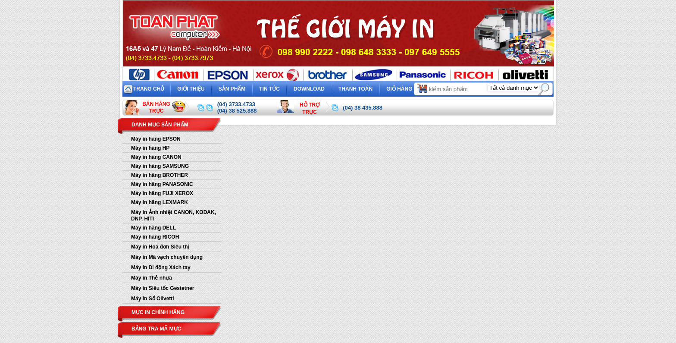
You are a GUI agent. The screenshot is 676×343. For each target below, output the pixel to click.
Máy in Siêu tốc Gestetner (162, 288)
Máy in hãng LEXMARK (159, 202)
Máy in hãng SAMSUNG (160, 166)
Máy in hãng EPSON (156, 139)
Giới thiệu (190, 89)
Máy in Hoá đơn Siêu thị (160, 247)
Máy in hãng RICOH (155, 237)
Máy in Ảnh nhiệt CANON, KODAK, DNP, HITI (173, 215)
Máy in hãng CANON (156, 157)
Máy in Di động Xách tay (161, 267)
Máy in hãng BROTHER (159, 175)
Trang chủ (148, 89)
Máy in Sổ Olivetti (152, 299)
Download (309, 89)
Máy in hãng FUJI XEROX (162, 193)
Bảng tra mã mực (156, 329)
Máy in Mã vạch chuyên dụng (167, 257)
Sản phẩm (232, 89)
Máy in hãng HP (150, 148)
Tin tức (269, 89)
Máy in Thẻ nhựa (151, 278)
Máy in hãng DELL (153, 228)
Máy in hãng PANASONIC (162, 184)
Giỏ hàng (407, 88)
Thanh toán (355, 89)
